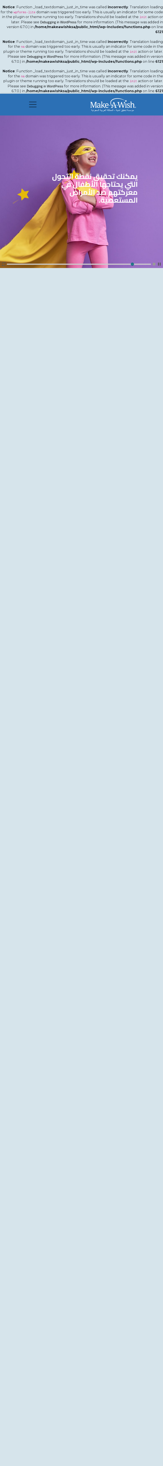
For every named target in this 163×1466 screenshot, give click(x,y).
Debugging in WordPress (58, 22)
